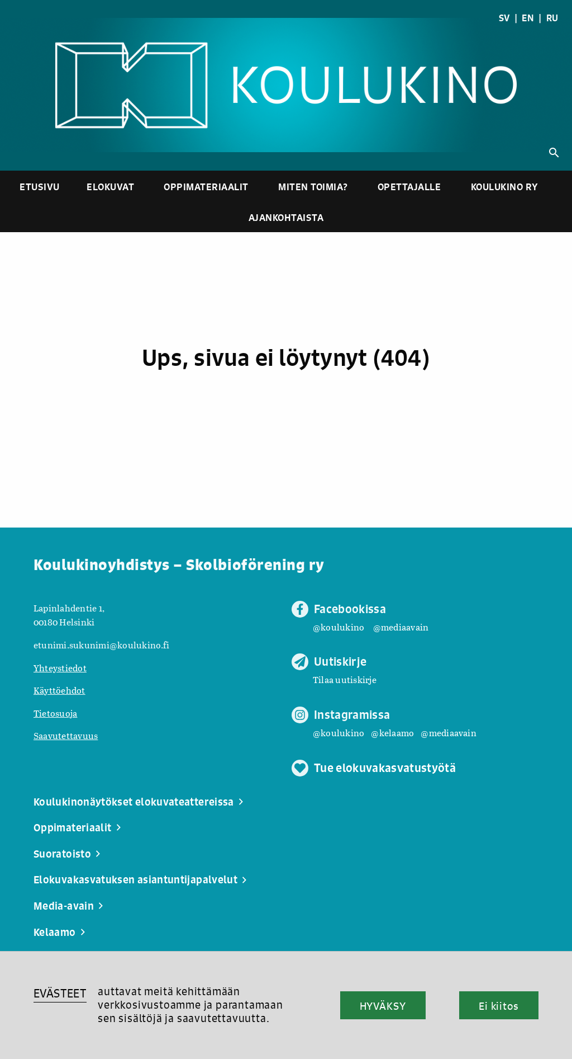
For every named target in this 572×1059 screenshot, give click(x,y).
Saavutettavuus (66, 735)
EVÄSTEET (60, 993)
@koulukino (338, 626)
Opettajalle (409, 186)
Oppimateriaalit (206, 186)
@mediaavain (401, 626)
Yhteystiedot (60, 667)
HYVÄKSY (383, 1006)
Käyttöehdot (59, 690)
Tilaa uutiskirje (344, 679)
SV (504, 17)
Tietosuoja (55, 713)
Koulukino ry (504, 186)
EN (527, 17)
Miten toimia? (313, 186)
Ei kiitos (499, 1006)
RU (552, 17)
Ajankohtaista (286, 217)
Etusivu (40, 186)
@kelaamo (392, 732)
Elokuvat (110, 186)
